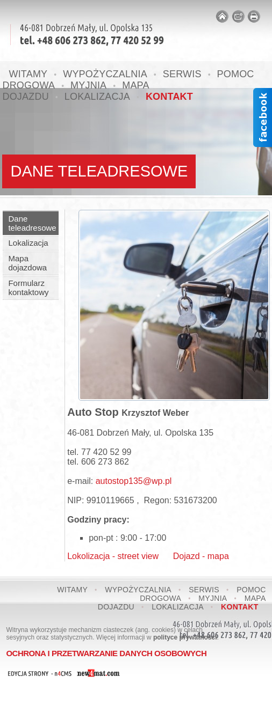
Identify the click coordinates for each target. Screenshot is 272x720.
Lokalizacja (97, 96)
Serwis (182, 74)
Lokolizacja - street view (113, 556)
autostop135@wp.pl (134, 481)
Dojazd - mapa (194, 556)
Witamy (72, 589)
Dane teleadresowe (32, 223)
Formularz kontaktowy (28, 287)
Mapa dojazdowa (27, 263)
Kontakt (169, 96)
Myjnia (212, 598)
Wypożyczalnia (138, 589)
